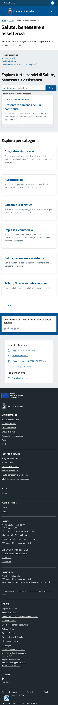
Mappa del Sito (18, 695)
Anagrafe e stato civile (11, 458)
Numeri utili (6, 561)
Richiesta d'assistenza (11, 665)
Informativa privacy (10, 641)
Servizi (11, 20)
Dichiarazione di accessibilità (13, 649)
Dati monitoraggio (9, 692)
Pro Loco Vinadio (8, 633)
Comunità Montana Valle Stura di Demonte (20, 616)
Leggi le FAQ (7, 656)
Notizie (4, 493)
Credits (46, 692)
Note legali (6, 645)
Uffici (4, 444)
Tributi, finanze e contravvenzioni (15, 478)
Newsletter (6, 682)
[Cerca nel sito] (50, 11)
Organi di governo (9, 431)
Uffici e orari (6, 557)
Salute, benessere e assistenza (17, 99)
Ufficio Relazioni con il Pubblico (14, 553)
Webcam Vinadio (9, 628)
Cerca (51, 88)
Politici (4, 440)
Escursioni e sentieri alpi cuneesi (15, 624)
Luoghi (4, 507)
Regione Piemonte (9, 3)
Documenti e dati (9, 423)
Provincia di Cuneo (9, 612)
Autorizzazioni (7, 462)
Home (4, 20)
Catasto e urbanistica (10, 466)
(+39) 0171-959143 (18, 534)
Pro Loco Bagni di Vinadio (12, 637)
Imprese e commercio (11, 470)
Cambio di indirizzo (9, 61)
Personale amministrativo (12, 435)
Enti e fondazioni (9, 427)
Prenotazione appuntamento (14, 662)
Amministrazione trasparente (14, 653)
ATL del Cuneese (9, 620)
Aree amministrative (10, 419)
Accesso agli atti (8, 58)
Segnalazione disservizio (12, 659)
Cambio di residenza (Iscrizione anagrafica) (19, 64)
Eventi (4, 511)
